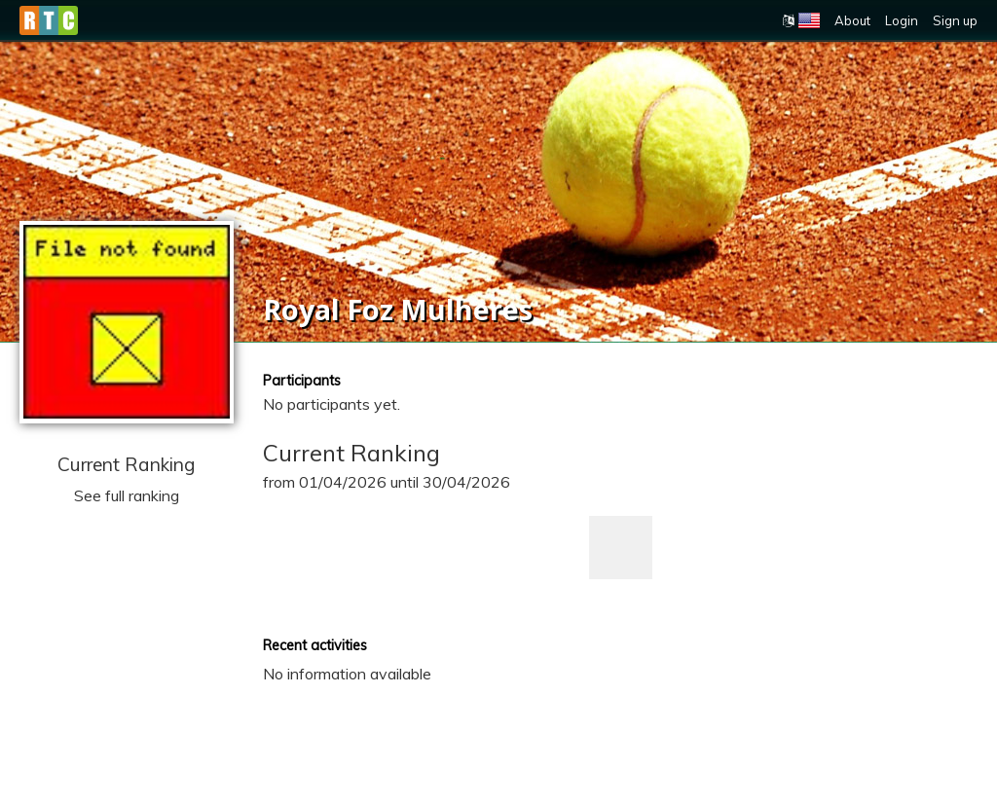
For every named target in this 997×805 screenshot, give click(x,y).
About (852, 20)
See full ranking (126, 495)
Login (901, 20)
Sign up (955, 20)
